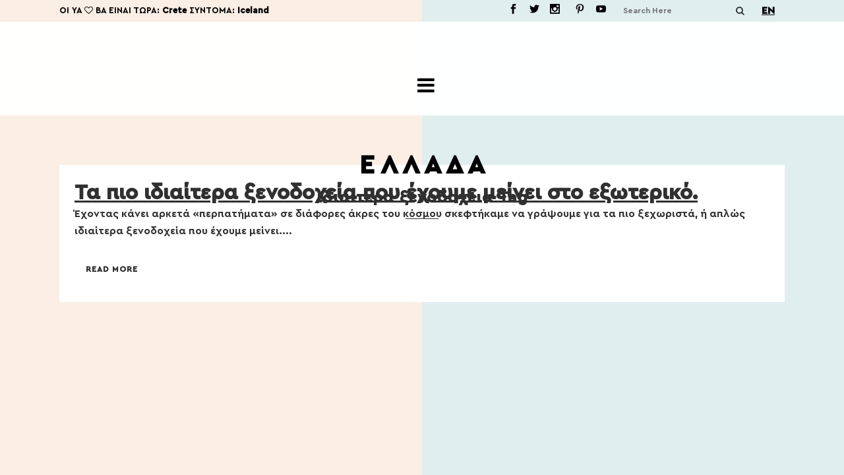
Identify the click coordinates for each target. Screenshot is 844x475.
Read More (112, 269)
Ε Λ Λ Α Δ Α (422, 165)
